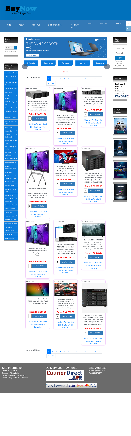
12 (95, 79)
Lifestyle (31, 63)
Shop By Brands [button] (55, 25)
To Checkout (119, 91)
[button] (30, 47)
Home (10, 25)
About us (14, 371)
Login (89, 23)
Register (104, 23)
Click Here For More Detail (38, 124)
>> (53, 83)
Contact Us (75, 26)
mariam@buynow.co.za (97, 371)
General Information (8, 375)
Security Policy (7, 378)
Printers (65, 63)
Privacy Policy (14, 373)
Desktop (100, 63)
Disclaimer (20, 375)
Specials (36, 25)
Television (48, 63)
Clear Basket (119, 93)
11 (90, 79)
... (100, 79)
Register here (119, 65)
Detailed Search (10, 52)
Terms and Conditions (20, 378)
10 (85, 79)
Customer (5, 373)
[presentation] (25, 66)
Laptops (82, 63)
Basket (119, 23)
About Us (21, 26)
